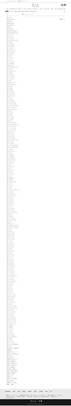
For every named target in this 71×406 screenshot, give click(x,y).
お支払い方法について (33, 395)
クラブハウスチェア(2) (11, 107)
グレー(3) (9, 109)
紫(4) (15, 369)
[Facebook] (39, 401)
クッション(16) (10, 100)
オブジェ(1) (10, 60)
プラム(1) (9, 222)
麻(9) (8, 384)
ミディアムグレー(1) (11, 272)
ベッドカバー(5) (10, 243)
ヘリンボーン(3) (10, 247)
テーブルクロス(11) (11, 155)
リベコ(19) (9, 331)
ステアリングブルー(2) (11, 138)
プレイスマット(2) (11, 237)
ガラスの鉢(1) (10, 88)
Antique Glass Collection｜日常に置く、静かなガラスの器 (25, 11)
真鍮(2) (13, 367)
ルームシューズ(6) (11, 335)
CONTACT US (59, 8)
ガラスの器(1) (10, 86)
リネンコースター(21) (11, 312)
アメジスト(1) (10, 37)
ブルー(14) (9, 230)
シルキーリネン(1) (11, 132)
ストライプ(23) (10, 142)
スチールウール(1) (11, 136)
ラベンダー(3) (10, 293)
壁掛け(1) (16, 348)
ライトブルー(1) (10, 283)
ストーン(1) (16, 140)
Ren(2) (15, 31)
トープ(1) (9, 176)
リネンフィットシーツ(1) (12, 321)
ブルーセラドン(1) (11, 235)
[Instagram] (41, 401)
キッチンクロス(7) (11, 92)
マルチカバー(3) (10, 270)
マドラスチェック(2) (11, 266)
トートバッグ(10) (10, 174)
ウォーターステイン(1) (11, 50)
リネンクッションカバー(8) (12, 308)
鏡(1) (13, 381)
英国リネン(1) (10, 379)
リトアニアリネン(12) (11, 302)
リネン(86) (9, 304)
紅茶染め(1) (10, 369)
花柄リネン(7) (10, 377)
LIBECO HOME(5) (11, 23)
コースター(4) (10, 113)
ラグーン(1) (10, 287)
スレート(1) (10, 146)
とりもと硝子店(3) (11, 178)
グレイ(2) (14, 109)
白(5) (8, 367)
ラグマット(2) (10, 289)
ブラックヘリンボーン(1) (12, 220)
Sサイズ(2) (9, 33)
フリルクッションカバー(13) (12, 228)
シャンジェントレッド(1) (12, 128)
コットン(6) (10, 115)
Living (25, 8)
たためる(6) (16, 146)
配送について (60, 395)
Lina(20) (9, 27)
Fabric (21, 8)
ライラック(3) (10, 285)
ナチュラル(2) (10, 180)
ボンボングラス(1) (11, 260)
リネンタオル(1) (10, 316)
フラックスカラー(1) (11, 218)
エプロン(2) (10, 56)
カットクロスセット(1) (11, 71)
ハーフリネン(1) (10, 186)
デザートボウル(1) (11, 167)
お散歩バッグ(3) (10, 65)
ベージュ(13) (10, 241)
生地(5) (9, 363)
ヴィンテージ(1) (10, 48)
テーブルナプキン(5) (11, 159)
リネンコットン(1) (11, 314)
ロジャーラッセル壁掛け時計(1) (13, 344)
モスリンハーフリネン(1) (12, 281)
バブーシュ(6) (10, 197)
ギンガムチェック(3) (11, 96)
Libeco (40, 8)
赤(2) (8, 381)
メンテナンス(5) (10, 279)
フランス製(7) (10, 226)
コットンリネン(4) (11, 117)
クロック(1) (10, 111)
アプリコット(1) (10, 35)
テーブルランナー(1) (11, 161)
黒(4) (13, 384)
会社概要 (7, 395)
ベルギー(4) (10, 249)
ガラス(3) (9, 81)
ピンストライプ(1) (11, 209)
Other (50, 8)
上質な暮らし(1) (10, 348)
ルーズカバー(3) (10, 333)
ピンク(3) (9, 207)
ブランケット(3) (10, 224)
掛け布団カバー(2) (11, 358)
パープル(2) (10, 188)
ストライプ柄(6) (10, 144)
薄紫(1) (16, 379)
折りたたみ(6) (10, 356)
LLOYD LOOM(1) (10, 29)
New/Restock (15, 8)
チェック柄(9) (10, 149)
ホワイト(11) (10, 258)
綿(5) (13, 371)
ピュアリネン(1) (10, 201)
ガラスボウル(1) (10, 90)
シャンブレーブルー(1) (11, 130)
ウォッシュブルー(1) (11, 52)
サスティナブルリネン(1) (12, 123)
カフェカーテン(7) (11, 79)
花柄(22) (14, 373)
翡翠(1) (9, 373)
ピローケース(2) (10, 205)
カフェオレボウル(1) (11, 77)
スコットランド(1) (11, 134)
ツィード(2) (10, 153)
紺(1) (8, 371)
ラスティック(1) (10, 291)
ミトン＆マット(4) (11, 274)
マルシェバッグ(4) (11, 268)
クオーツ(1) (10, 98)
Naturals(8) (10, 31)
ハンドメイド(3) (10, 199)
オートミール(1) (10, 58)
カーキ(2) (9, 67)
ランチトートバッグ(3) (11, 295)
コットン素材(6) (10, 119)
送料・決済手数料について (52, 395)
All (9, 8)
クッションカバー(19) (11, 102)
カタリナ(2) (10, 69)
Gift (54, 8)
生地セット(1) (15, 363)
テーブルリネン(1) (11, 163)
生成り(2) (14, 365)
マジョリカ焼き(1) (11, 264)
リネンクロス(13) (10, 310)
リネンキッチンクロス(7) (12, 306)
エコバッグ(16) (10, 54)
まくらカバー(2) (10, 262)
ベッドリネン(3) (10, 245)
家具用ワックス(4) (11, 352)
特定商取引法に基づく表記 (24, 395)
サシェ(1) (9, 121)
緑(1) (17, 371)
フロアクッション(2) (11, 239)
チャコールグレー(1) (11, 151)
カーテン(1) (15, 67)
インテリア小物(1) (11, 46)
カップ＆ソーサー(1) (11, 75)
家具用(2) (9, 350)
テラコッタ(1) (10, 172)
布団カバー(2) (10, 354)
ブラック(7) (10, 214)
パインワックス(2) (11, 193)
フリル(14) (16, 226)
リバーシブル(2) (10, 329)
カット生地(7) (10, 73)
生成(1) (9, 365)
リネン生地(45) (10, 325)
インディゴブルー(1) (11, 44)
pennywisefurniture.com (10, 398)
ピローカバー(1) (10, 203)
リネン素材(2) (10, 327)
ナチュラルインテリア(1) (12, 182)
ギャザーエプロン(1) (11, 94)
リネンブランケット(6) (11, 323)
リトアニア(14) (10, 300)
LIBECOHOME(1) (10, 25)
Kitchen (29, 8)
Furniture (45, 8)
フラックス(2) (10, 216)
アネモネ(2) (16, 33)
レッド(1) (14, 337)
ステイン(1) (10, 140)
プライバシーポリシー (14, 395)
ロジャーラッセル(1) (11, 342)
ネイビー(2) (10, 184)
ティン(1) (9, 165)
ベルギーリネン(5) (11, 251)
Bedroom (35, 8)
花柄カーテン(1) (10, 375)
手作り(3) (16, 354)
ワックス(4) (10, 346)
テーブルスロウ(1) (11, 157)
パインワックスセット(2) (12, 195)
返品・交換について (42, 395)
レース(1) (9, 337)
